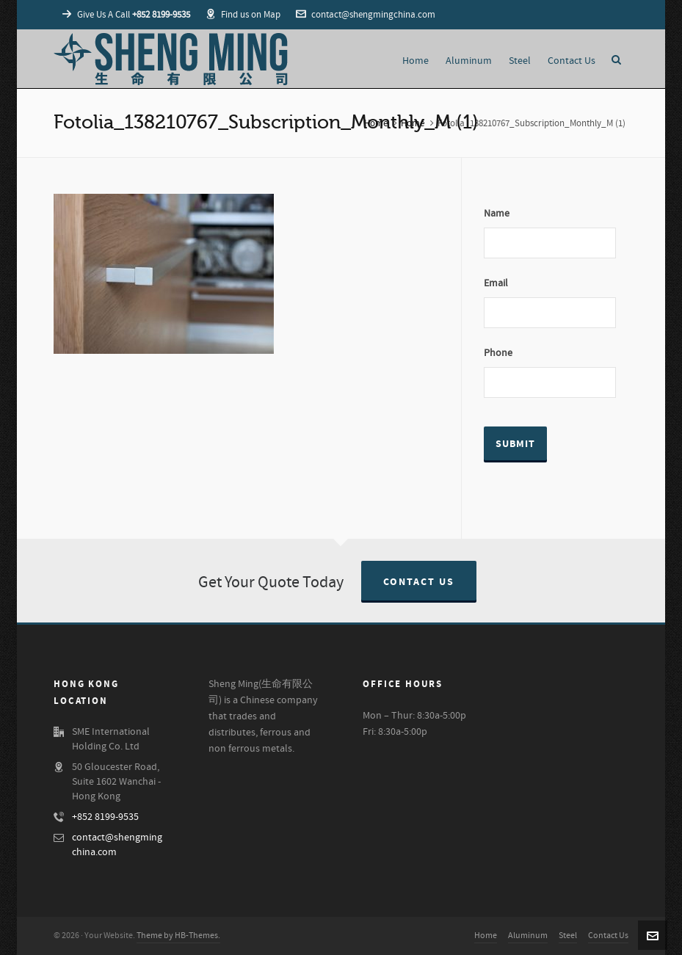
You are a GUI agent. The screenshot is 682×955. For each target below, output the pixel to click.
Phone (498, 353)
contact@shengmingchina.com (365, 15)
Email (496, 283)
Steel (568, 935)
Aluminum (528, 935)
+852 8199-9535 (105, 817)
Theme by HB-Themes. (178, 935)
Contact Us (418, 582)
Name (496, 213)
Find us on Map (243, 15)
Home (376, 123)
